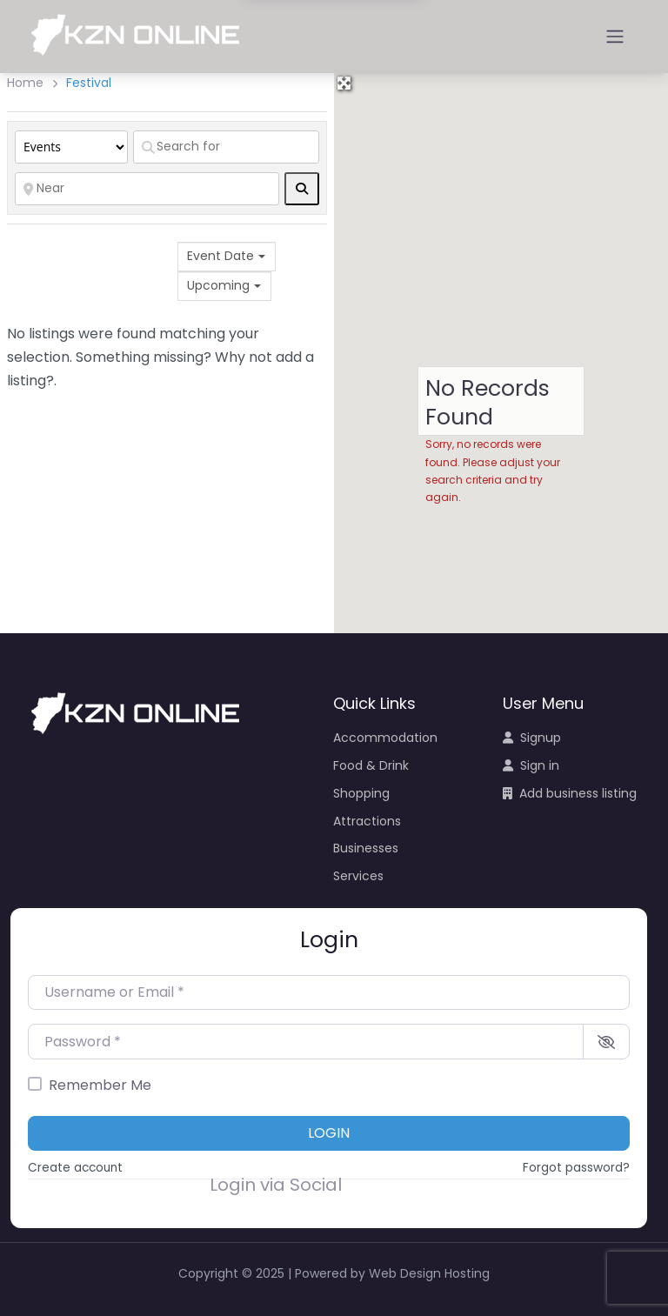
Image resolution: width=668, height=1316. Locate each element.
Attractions (367, 821)
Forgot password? (576, 1167)
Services (358, 876)
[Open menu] (615, 36)
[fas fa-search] (301, 188)
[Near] (147, 188)
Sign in (531, 765)
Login (329, 1133)
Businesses (365, 848)
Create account (75, 1167)
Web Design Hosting (429, 1273)
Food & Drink (371, 765)
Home (25, 82)
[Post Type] (71, 147)
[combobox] (226, 256)
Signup (532, 737)
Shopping (361, 793)
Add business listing (570, 793)
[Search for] (226, 147)
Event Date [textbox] (220, 256)
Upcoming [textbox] (218, 285)
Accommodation (385, 737)
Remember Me (100, 1085)
